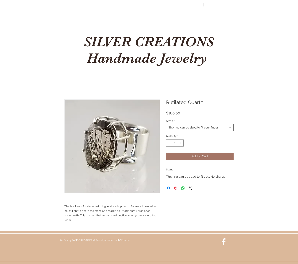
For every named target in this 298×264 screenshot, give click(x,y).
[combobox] (200, 127)
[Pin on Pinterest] (176, 188)
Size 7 (170, 120)
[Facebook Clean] (223, 241)
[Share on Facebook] (168, 188)
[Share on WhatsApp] (183, 188)
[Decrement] (169, 143)
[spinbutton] (174, 143)
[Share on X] (190, 188)
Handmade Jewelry (149, 58)
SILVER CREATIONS (149, 42)
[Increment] (180, 143)
